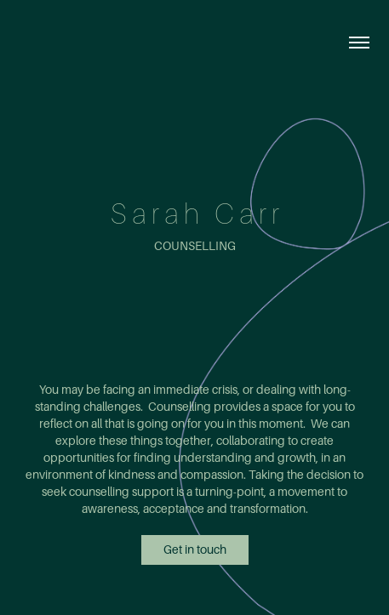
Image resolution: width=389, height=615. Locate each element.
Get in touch (194, 549)
